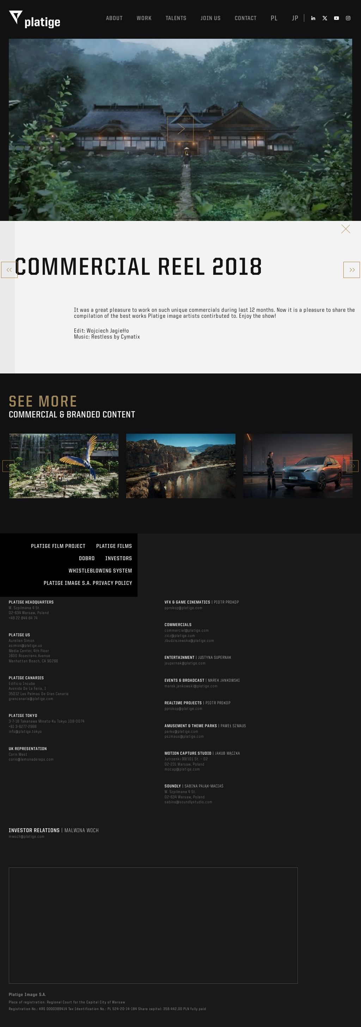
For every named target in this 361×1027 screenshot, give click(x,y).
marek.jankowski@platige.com (191, 686)
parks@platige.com (181, 732)
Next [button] (353, 466)
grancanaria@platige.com (31, 699)
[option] (63, 466)
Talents (176, 18)
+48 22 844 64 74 (23, 618)
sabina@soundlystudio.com (189, 802)
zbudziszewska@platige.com (189, 641)
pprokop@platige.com (184, 608)
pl (274, 18)
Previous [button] (8, 466)
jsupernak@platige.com (185, 663)
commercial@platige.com (187, 631)
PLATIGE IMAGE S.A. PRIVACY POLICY (88, 583)
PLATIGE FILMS (114, 546)
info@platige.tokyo (25, 732)
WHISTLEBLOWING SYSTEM (100, 571)
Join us (211, 18)
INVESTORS (118, 559)
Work (144, 18)
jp (295, 18)
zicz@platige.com (180, 636)
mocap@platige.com (182, 769)
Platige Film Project (58, 546)
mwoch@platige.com (27, 837)
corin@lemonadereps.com (31, 759)
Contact (246, 18)
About (114, 18)
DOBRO (87, 559)
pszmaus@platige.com (184, 737)
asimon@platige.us (25, 646)
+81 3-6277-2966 (23, 727)
